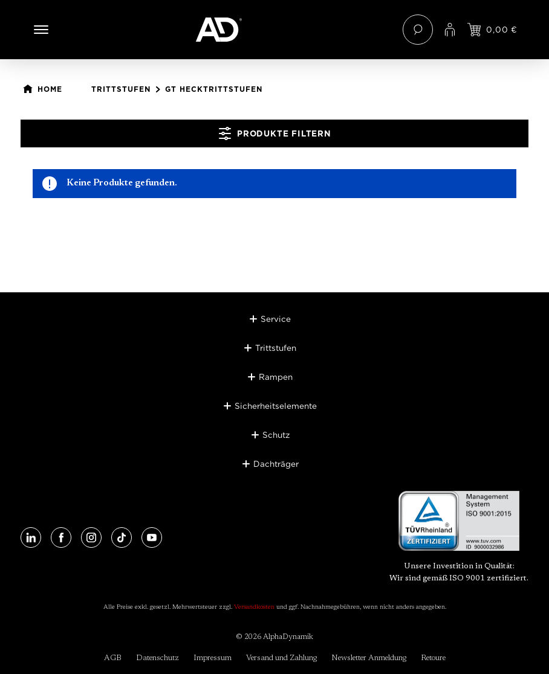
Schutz (276, 434)
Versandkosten (254, 608)
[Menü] (41, 29)
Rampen (276, 376)
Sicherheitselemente (276, 405)
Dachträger (276, 463)
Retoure (433, 658)
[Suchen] (418, 29)
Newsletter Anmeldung (368, 658)
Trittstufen (275, 347)
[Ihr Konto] (450, 30)
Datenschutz (157, 658)
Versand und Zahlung (281, 658)
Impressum (212, 658)
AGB (113, 658)
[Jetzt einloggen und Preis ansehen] (492, 30)
